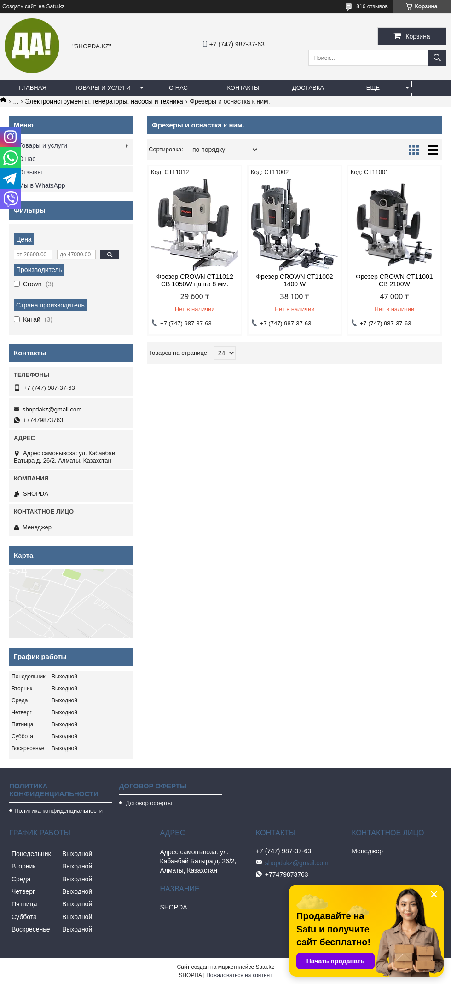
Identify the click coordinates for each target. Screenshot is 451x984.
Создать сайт (19, 6)
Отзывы (30, 172)
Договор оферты (148, 802)
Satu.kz (264, 967)
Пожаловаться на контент (239, 975)
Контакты (243, 87)
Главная (32, 87)
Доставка (308, 87)
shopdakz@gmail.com (52, 409)
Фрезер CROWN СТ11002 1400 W (294, 280)
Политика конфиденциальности (58, 810)
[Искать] (437, 58)
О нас (178, 87)
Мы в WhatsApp (41, 185)
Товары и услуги (103, 87)
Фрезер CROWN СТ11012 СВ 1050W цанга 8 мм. (194, 280)
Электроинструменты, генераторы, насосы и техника (104, 101)
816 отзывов (372, 6)
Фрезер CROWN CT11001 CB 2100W (394, 280)
